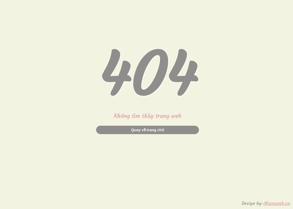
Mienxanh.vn (277, 203)
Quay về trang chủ (147, 130)
